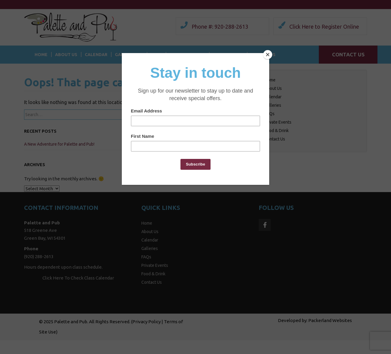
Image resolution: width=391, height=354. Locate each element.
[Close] (267, 54)
